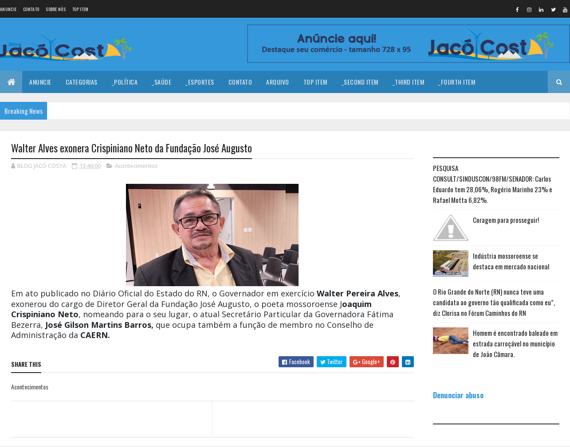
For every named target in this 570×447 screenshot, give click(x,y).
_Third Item (409, 81)
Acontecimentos (136, 166)
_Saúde (161, 81)
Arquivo (277, 81)
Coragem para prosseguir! (506, 220)
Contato (31, 9)
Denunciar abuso (458, 394)
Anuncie (8, 9)
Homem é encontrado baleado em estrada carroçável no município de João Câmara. (515, 343)
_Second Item (360, 81)
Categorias (82, 81)
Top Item (80, 9)
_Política (125, 81)
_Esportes (199, 81)
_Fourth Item (456, 81)
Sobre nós (56, 9)
